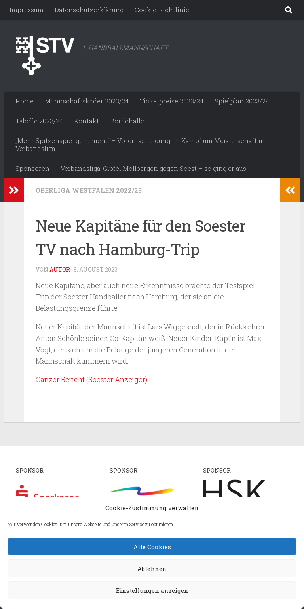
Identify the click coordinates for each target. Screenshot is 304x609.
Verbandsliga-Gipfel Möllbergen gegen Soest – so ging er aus (153, 168)
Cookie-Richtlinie (162, 10)
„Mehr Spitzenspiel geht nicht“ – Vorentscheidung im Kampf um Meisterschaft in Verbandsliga (140, 144)
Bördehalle (127, 121)
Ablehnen (152, 569)
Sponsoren (32, 168)
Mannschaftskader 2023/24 (87, 101)
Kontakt (86, 121)
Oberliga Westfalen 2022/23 (89, 190)
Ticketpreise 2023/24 (171, 101)
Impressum (27, 10)
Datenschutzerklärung (89, 10)
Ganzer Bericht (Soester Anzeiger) (91, 379)
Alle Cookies (152, 547)
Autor (59, 269)
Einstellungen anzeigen (152, 590)
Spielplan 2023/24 (242, 101)
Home (24, 101)
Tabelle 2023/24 (39, 121)
